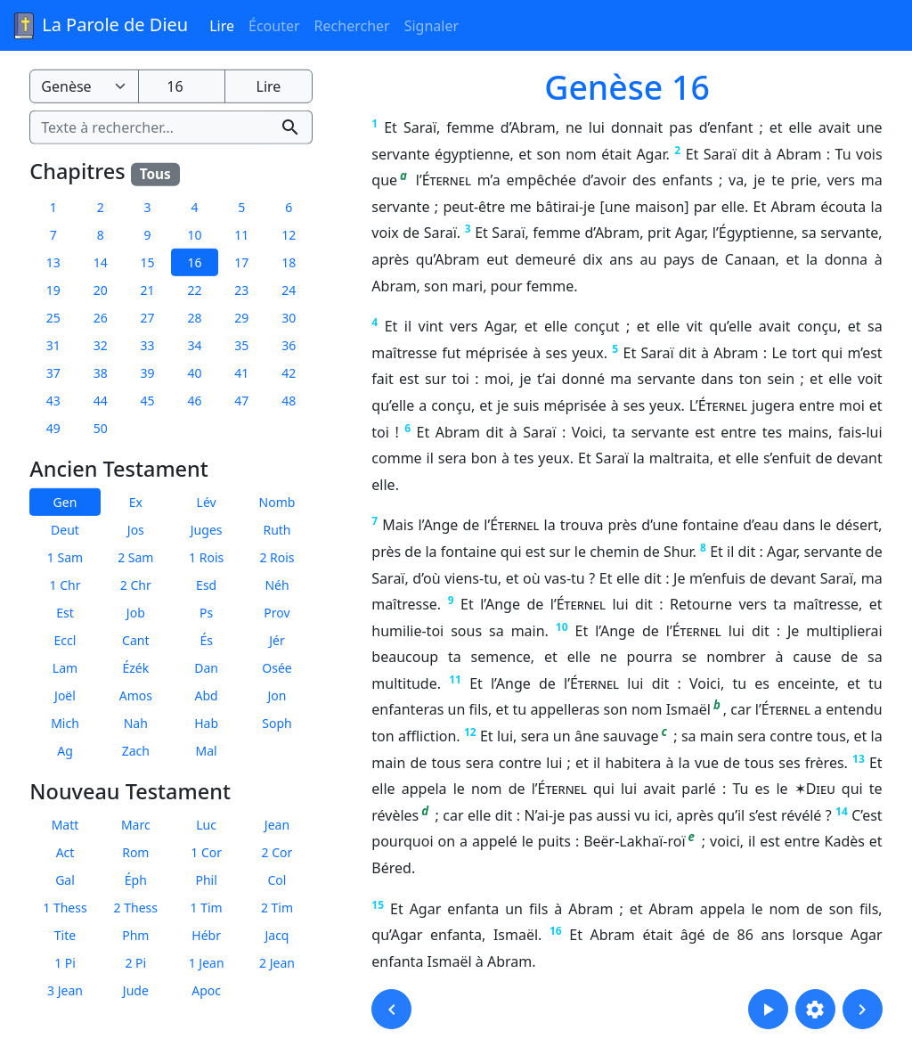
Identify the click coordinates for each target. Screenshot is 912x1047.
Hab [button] (206, 723)
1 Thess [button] (64, 907)
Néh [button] (277, 585)
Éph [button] (136, 879)
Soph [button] (276, 723)
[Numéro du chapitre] (181, 86)
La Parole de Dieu (99, 25)
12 (470, 732)
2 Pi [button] (135, 962)
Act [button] (65, 852)
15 (377, 904)
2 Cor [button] (277, 852)
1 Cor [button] (206, 852)
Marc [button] (136, 824)
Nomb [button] (277, 502)
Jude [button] (136, 990)
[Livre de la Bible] (83, 86)
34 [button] (194, 345)
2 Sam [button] (135, 557)
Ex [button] (135, 502)
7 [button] (53, 234)
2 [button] (100, 207)
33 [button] (148, 345)
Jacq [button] (277, 935)
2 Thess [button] (136, 907)
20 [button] (101, 290)
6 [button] (288, 207)
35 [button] (241, 345)
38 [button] (101, 372)
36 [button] (288, 345)
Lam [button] (65, 667)
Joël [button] (65, 695)
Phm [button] (135, 935)
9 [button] (147, 234)
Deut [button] (65, 529)
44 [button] (101, 400)
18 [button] (288, 262)
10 (562, 626)
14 (841, 811)
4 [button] (194, 207)
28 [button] (194, 317)
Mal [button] (206, 750)
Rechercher (352, 26)
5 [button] (241, 207)
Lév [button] (206, 502)
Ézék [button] (135, 667)
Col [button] (277, 879)
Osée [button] (276, 667)
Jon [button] (277, 695)
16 (556, 930)
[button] (391, 1009)
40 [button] (194, 372)
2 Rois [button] (276, 557)
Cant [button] (135, 640)
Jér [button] (277, 640)
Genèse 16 (627, 87)
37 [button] (53, 372)
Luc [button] (206, 824)
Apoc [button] (206, 990)
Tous (155, 174)
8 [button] (100, 234)
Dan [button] (206, 667)
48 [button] (288, 400)
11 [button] (241, 234)
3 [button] (147, 207)
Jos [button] (135, 529)
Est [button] (65, 612)
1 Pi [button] (65, 962)
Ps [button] (206, 612)
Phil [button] (205, 879)
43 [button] (53, 400)
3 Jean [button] (65, 990)
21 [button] (148, 290)
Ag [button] (65, 750)
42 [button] (288, 372)
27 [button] (148, 317)
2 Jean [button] (277, 962)
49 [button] (53, 428)
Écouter (274, 26)
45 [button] (148, 400)
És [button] (206, 640)
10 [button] (194, 234)
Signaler (431, 26)
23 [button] (241, 290)
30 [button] (288, 317)
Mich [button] (65, 723)
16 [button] (194, 262)
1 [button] (53, 207)
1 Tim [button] (207, 907)
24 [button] (288, 290)
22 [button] (194, 290)
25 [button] (53, 317)
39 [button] (148, 372)
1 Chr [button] (65, 585)
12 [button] (288, 234)
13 (858, 758)
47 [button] (241, 400)
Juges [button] (207, 529)
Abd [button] (206, 695)
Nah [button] (136, 723)
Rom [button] (135, 852)
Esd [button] (206, 585)
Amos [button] (135, 695)
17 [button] (241, 262)
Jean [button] (277, 824)
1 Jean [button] (206, 962)
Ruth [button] (276, 529)
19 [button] (53, 290)
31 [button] (53, 345)
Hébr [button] (206, 935)
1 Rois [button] (206, 557)
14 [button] (101, 262)
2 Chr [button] (135, 585)
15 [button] (148, 262)
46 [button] (194, 400)
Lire (221, 26)
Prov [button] (276, 612)
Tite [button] (65, 935)
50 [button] (101, 428)
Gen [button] (65, 502)
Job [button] (135, 612)
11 (455, 679)
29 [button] (241, 317)
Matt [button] (65, 824)
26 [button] (101, 317)
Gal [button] (65, 879)
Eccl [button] (65, 640)
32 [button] (101, 345)
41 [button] (241, 372)
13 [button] (53, 262)
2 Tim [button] (277, 907)
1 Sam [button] (65, 557)
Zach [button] (136, 750)
